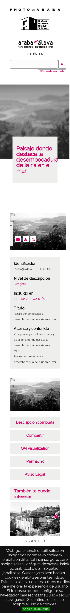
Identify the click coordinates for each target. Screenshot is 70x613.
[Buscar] (34, 64)
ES (35, 54)
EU (29, 54)
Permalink (35, 461)
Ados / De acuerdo (36, 609)
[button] (56, 516)
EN (41, 54)
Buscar (62, 64)
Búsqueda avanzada (52, 71)
